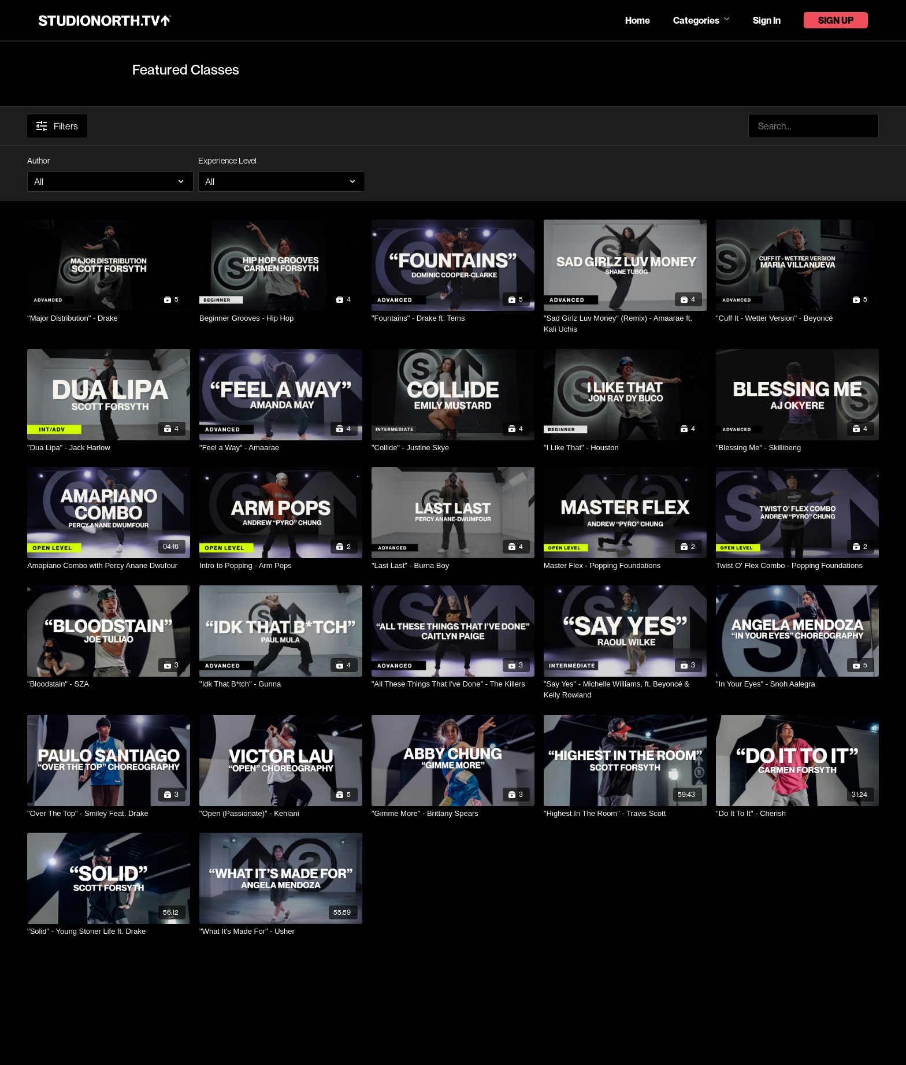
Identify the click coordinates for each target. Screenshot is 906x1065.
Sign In (767, 20)
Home (637, 20)
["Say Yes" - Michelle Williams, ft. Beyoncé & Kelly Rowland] (625, 689)
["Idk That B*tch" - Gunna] (280, 684)
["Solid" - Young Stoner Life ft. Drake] (108, 931)
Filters (57, 126)
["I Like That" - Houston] (625, 448)
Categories (701, 20)
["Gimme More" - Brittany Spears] (453, 813)
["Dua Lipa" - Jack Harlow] (108, 448)
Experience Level (227, 160)
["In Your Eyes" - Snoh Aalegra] (797, 684)
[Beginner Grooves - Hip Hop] (280, 318)
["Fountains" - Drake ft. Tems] (453, 318)
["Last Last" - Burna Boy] (453, 566)
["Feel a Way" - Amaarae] (280, 448)
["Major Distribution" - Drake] (108, 318)
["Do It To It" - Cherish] (797, 813)
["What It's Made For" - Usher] (280, 931)
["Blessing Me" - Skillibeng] (797, 448)
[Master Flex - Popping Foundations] (625, 566)
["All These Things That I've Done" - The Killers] (453, 684)
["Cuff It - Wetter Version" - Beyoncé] (797, 318)
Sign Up (835, 20)
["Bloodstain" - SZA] (108, 684)
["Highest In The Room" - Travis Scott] (625, 813)
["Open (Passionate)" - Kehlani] (280, 813)
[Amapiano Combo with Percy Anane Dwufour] (108, 566)
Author (38, 160)
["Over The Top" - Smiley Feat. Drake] (108, 813)
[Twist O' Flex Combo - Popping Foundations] (797, 566)
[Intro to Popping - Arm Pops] (280, 566)
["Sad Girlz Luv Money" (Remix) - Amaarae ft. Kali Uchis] (625, 324)
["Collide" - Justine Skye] (453, 448)
